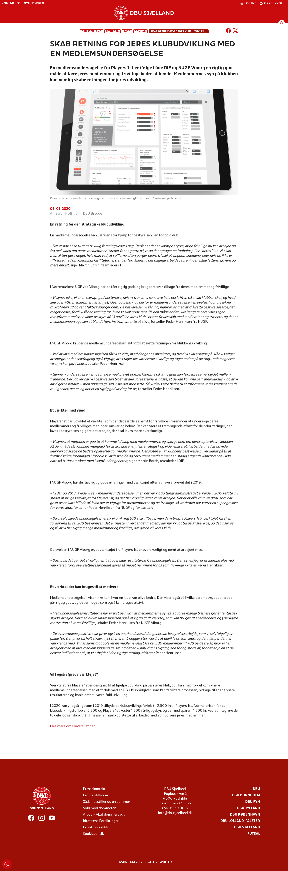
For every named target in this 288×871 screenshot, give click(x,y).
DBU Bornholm (246, 795)
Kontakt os (11, 3)
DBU (256, 789)
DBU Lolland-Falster (240, 821)
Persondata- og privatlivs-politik (144, 862)
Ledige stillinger (95, 795)
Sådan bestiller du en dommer (106, 802)
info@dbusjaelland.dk (175, 813)
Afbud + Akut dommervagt (104, 814)
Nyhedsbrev (34, 3)
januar (140, 31)
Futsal (253, 834)
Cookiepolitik (93, 834)
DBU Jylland (248, 808)
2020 (127, 31)
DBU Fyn (252, 802)
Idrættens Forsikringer (101, 821)
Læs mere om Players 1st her (72, 732)
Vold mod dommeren (99, 808)
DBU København (245, 814)
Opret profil (272, 3)
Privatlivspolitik (95, 827)
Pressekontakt (94, 789)
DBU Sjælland (91, 31)
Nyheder (112, 31)
